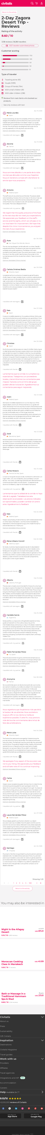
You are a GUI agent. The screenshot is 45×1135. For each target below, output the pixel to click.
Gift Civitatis (5, 1036)
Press (2, 1026)
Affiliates (4, 1068)
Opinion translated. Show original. (14, 131)
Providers (4, 1063)
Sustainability (6, 1031)
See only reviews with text (14, 105)
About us (4, 1021)
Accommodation (8, 1083)
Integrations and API (9, 1078)
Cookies (31, 1134)
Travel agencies (7, 1073)
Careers (3, 1088)
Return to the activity (9, 12)
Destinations (6, 1044)
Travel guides (6, 1054)
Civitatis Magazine (8, 1049)
